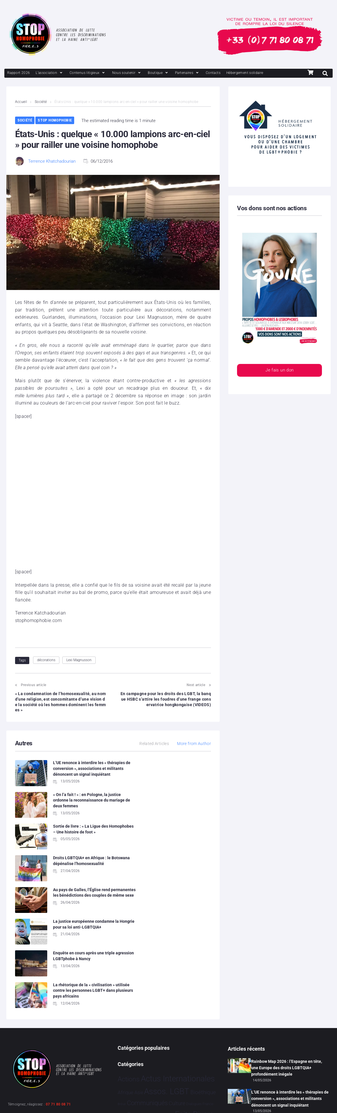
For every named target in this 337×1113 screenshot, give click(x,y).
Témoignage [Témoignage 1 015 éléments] (137, 1068)
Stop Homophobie (55, 120)
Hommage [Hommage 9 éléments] (151, 1017)
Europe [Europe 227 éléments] (136, 1004)
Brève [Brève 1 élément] (122, 994)
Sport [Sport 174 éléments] (206, 1042)
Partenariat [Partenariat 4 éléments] (151, 1030)
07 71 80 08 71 (58, 994)
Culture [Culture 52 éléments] (177, 993)
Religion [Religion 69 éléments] (143, 1043)
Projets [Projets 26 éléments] (125, 1043)
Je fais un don (279, 370)
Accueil (21, 102)
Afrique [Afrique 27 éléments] (125, 982)
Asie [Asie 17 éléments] (138, 982)
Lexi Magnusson (79, 660)
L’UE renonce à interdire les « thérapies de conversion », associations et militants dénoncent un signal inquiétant (79, 774)
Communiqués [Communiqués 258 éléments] (147, 993)
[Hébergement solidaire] (244, 73)
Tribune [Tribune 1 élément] (199, 1057)
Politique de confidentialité (67, 1101)
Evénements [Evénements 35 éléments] (160, 1005)
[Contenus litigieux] (88, 73)
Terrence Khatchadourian (52, 161)
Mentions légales (22, 1101)
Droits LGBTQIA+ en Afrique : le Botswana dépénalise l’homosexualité (182, 809)
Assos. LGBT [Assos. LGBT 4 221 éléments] (166, 981)
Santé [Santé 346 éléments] (162, 1042)
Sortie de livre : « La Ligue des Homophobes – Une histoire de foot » (80, 809)
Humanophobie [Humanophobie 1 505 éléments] (187, 1016)
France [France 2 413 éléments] (129, 1016)
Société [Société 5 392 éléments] (184, 1042)
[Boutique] (158, 73)
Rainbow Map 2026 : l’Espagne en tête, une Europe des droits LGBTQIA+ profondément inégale (286, 958)
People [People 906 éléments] (172, 1029)
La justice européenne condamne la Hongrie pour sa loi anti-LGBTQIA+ (182, 841)
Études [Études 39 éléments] (184, 1069)
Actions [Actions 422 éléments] (129, 969)
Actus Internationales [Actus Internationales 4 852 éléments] (178, 969)
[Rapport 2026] (18, 73)
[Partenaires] (187, 73)
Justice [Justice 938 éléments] (129, 1029)
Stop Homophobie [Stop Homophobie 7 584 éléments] (151, 1055)
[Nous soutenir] (127, 73)
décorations (46, 660)
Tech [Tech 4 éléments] (189, 1057)
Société (41, 102)
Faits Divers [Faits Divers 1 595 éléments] (194, 1004)
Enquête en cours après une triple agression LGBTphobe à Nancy (80, 876)
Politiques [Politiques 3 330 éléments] (201, 1029)
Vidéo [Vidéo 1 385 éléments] (167, 1068)
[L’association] (50, 73)
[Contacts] (213, 73)
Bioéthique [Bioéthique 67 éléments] (203, 982)
